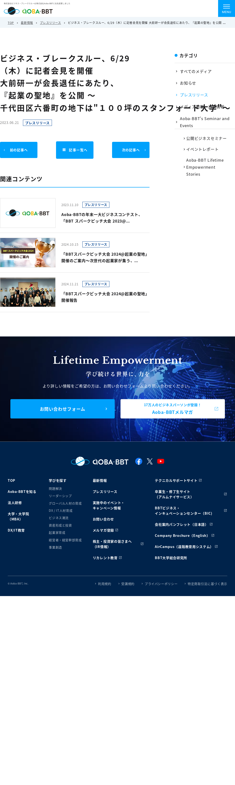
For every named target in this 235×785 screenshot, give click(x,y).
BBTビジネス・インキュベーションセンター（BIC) (183, 510)
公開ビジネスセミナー (206, 138)
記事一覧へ (75, 150)
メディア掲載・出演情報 (202, 106)
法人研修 (15, 502)
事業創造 (55, 547)
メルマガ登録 (103, 530)
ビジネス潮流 (59, 517)
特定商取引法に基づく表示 (207, 583)
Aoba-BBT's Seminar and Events (205, 121)
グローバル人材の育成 (65, 503)
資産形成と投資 (60, 525)
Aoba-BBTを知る (22, 491)
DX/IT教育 (16, 530)
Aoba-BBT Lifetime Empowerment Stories (205, 167)
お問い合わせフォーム (62, 409)
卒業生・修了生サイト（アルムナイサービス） (174, 494)
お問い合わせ (103, 519)
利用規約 (104, 583)
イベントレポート (202, 149)
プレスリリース (50, 23)
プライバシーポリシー (161, 583)
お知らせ (188, 83)
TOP (11, 23)
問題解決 (55, 488)
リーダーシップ (60, 495)
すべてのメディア (196, 71)
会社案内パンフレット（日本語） (181, 524)
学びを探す (58, 480)
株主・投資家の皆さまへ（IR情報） (112, 544)
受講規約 (128, 583)
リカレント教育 (105, 557)
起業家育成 (57, 532)
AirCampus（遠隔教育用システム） (184, 546)
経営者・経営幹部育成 (65, 540)
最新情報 (27, 23)
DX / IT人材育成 (60, 510)
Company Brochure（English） (182, 535)
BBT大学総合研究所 (171, 557)
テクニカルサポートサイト (176, 480)
